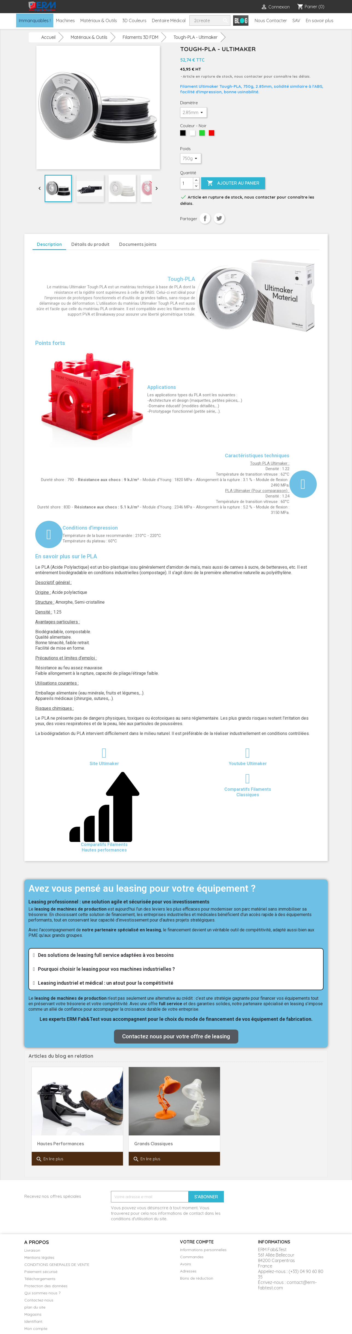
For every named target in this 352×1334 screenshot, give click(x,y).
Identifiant (33, 1321)
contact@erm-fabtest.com (287, 1285)
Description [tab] (49, 244)
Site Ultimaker (104, 763)
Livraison (32, 1250)
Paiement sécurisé (40, 1271)
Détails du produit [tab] (90, 244)
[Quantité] (186, 183)
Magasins (33, 1314)
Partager (205, 218)
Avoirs (185, 1264)
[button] (176, 1037)
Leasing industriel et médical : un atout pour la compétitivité (105, 983)
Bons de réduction (196, 1278)
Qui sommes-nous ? (42, 1293)
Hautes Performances (60, 1143)
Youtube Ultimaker (248, 763)
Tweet (219, 218)
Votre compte (197, 1242)
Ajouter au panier (233, 183)
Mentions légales (39, 1257)
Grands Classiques (153, 1143)
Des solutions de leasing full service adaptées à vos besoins (106, 955)
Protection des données (46, 1285)
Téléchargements (39, 1278)
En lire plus (49, 1159)
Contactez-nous (38, 1300)
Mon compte (35, 1328)
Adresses (188, 1271)
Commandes (192, 1256)
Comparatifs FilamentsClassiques (247, 792)
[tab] (176, 955)
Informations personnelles (203, 1249)
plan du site (34, 1307)
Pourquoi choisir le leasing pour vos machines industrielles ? (106, 969)
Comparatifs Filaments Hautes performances (104, 847)
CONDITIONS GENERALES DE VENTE (56, 1264)
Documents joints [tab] (137, 244)
